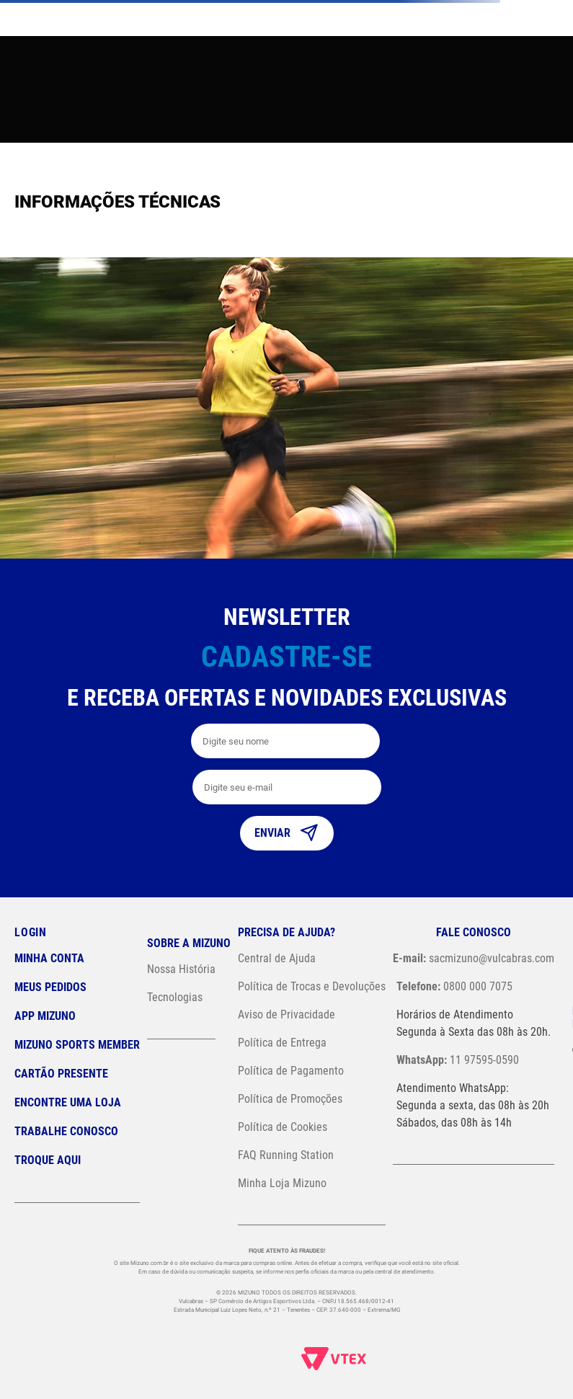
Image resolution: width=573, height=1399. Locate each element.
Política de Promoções (290, 1099)
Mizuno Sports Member (77, 1045)
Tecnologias (175, 997)
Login (30, 932)
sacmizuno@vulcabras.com (473, 958)
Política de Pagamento (291, 1071)
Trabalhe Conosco (66, 1131)
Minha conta (49, 958)
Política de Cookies (282, 1127)
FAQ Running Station (286, 1155)
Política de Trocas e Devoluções (312, 986)
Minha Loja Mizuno (282, 1183)
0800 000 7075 (454, 986)
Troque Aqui (47, 1160)
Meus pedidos (50, 987)
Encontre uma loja (67, 1102)
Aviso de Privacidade (286, 1014)
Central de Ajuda (277, 958)
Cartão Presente (61, 1073)
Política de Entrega (282, 1042)
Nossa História (181, 969)
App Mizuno (45, 1016)
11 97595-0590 (457, 1060)
